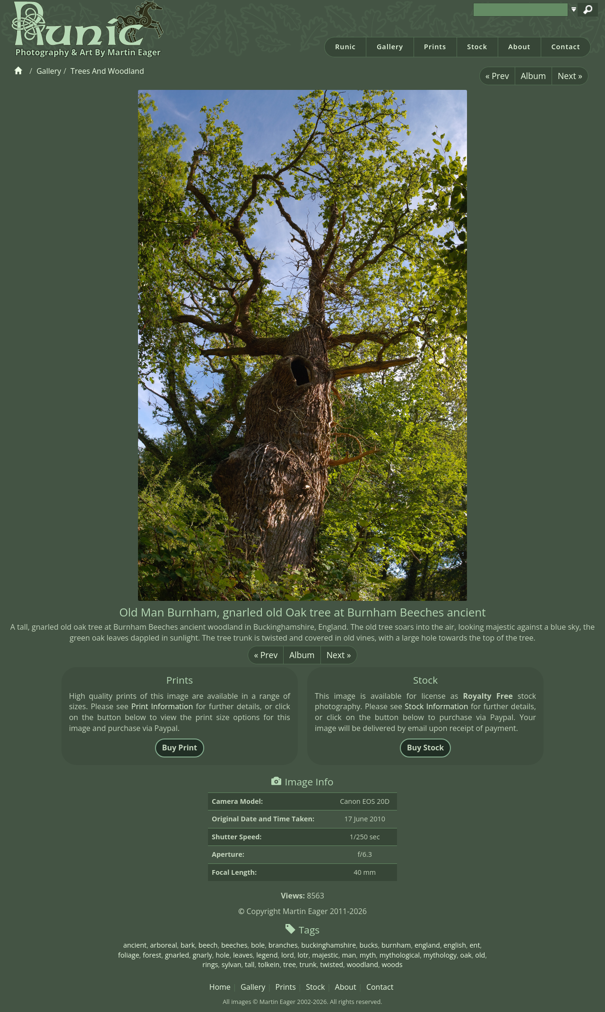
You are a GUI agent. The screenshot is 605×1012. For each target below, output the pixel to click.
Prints (435, 46)
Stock (477, 46)
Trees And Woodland (107, 71)
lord (287, 954)
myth (368, 954)
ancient (135, 945)
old (480, 954)
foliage (128, 954)
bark (188, 945)
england (427, 945)
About (519, 46)
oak (466, 954)
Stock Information (436, 706)
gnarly (202, 954)
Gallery (390, 46)
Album (533, 75)
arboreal (163, 945)
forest (152, 954)
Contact (565, 46)
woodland (363, 964)
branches (283, 945)
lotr (302, 954)
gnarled (177, 954)
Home (220, 987)
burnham (396, 945)
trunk (308, 964)
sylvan (232, 964)
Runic (345, 46)
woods (392, 964)
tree (289, 964)
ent (474, 945)
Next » (570, 75)
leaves (243, 954)
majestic (325, 954)
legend (266, 954)
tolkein (269, 964)
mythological (400, 954)
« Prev (497, 75)
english (454, 945)
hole (222, 954)
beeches (234, 945)
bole (258, 945)
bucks (369, 945)
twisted (331, 964)
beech (208, 945)
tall (249, 964)
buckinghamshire (328, 945)
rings (210, 964)
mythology (440, 954)
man (349, 954)
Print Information (162, 706)
